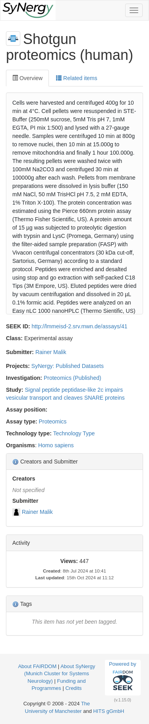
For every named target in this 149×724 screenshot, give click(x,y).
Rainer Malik (50, 352)
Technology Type (74, 433)
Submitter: (20, 352)
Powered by (122, 677)
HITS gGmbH (108, 711)
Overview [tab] (27, 78)
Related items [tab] (76, 78)
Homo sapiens (56, 445)
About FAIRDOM (37, 666)
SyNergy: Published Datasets (67, 366)
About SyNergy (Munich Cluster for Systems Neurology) (59, 673)
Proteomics (52, 421)
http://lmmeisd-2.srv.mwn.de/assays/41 (80, 326)
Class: (14, 338)
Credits (73, 688)
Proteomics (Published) (72, 378)
